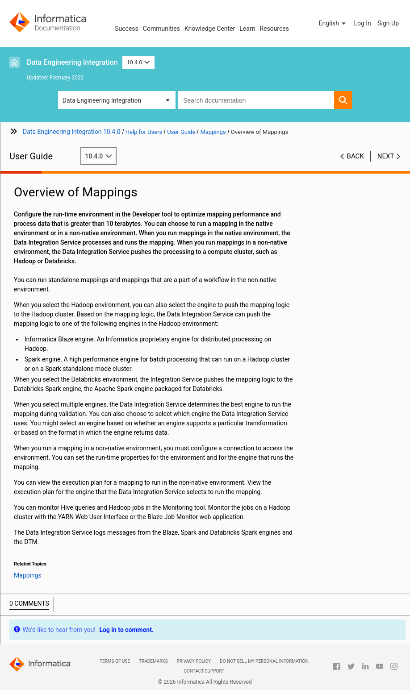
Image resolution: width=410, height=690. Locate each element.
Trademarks (153, 661)
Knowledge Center (209, 28)
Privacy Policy (194, 661)
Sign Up (388, 23)
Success (126, 28)
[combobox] (256, 100)
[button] (333, 23)
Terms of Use (115, 661)
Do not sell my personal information (264, 661)
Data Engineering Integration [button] (102, 100)
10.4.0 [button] (138, 62)
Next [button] (385, 156)
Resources (274, 28)
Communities (161, 28)
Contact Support (204, 671)
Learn (247, 28)
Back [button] (355, 156)
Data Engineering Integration (72, 62)
